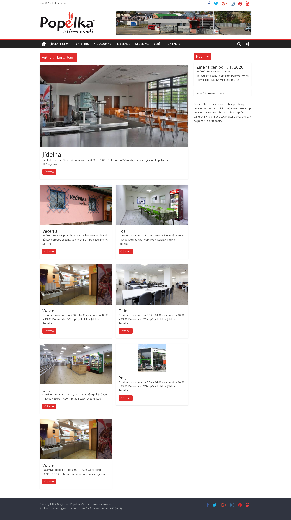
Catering (82, 44)
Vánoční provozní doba (210, 93)
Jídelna (51, 154)
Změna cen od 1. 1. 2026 (220, 67)
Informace (141, 44)
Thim (124, 310)
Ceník (157, 44)
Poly (123, 377)
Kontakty (173, 44)
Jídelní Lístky (59, 44)
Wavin (48, 310)
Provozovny (102, 44)
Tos (122, 231)
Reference (123, 44)
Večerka (50, 231)
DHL (46, 390)
